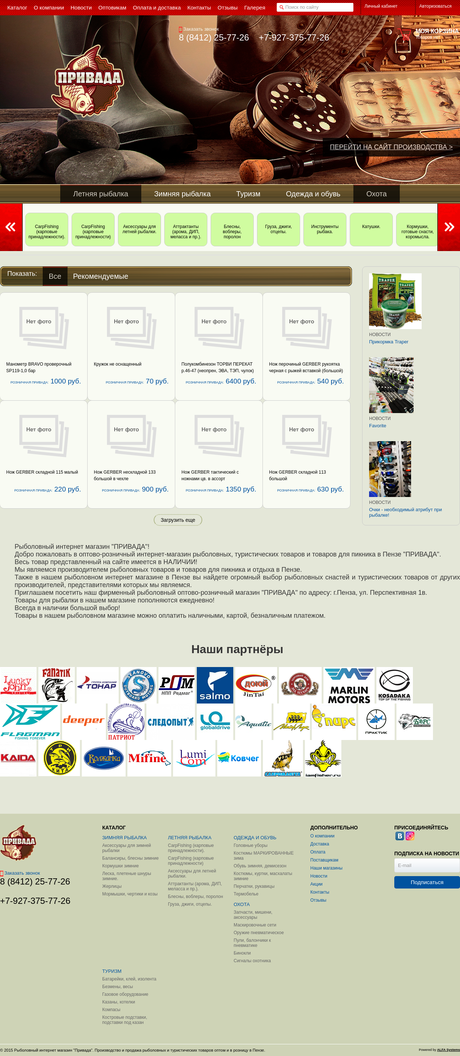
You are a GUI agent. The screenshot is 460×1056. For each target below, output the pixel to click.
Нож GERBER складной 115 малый (42, 472)
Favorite (377, 425)
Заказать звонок (199, 29)
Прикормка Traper (389, 341)
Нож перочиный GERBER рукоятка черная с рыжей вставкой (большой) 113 (306, 371)
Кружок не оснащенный (118, 364)
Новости (380, 334)
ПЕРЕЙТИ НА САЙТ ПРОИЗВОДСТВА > (391, 147)
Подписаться (427, 882)
